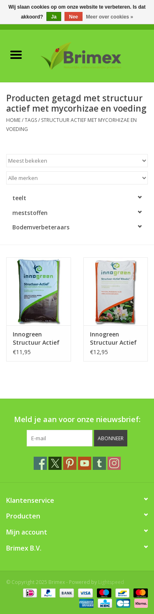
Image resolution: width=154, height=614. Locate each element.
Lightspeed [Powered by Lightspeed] (111, 582)
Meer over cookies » (109, 17)
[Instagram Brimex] (114, 463)
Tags (31, 120)
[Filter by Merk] (77, 177)
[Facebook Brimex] (40, 463)
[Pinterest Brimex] (69, 463)
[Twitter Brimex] (55, 463)
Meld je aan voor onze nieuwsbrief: (77, 419)
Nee (73, 17)
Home (13, 120)
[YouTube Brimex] (84, 463)
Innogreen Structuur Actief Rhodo (113, 338)
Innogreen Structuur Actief (36, 338)
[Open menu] (16, 54)
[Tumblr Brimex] (99, 463)
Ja (53, 17)
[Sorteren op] (77, 160)
